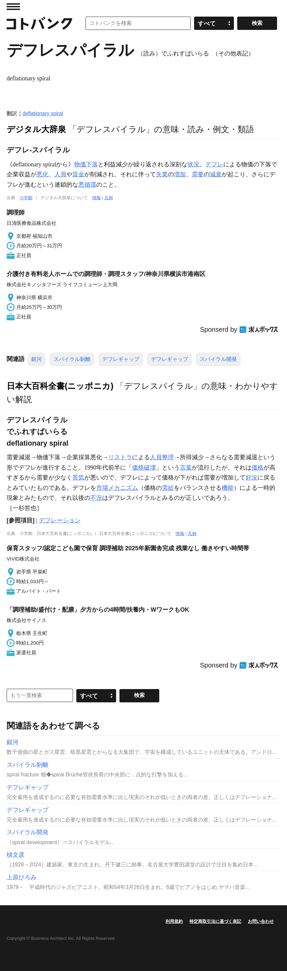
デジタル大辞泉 (36, 129)
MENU (13, 6)
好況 (251, 477)
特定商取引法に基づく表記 (215, 921)
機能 (228, 488)
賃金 (78, 174)
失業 (162, 174)
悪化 (42, 174)
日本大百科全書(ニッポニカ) (60, 386)
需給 (168, 488)
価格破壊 (144, 467)
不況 (96, 497)
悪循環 (87, 184)
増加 (180, 174)
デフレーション (60, 520)
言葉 (186, 467)
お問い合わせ (261, 921)
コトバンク (39, 23)
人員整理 (162, 457)
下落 (92, 164)
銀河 (36, 359)
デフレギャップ (120, 359)
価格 (257, 467)
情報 (96, 197)
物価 (80, 164)
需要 (198, 174)
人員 (60, 174)
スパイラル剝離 (72, 359)
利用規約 (174, 921)
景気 (78, 477)
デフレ (214, 164)
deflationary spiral (43, 113)
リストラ (120, 457)
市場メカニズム (117, 488)
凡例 (108, 197)
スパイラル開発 (218, 359)
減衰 (216, 174)
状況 (193, 164)
